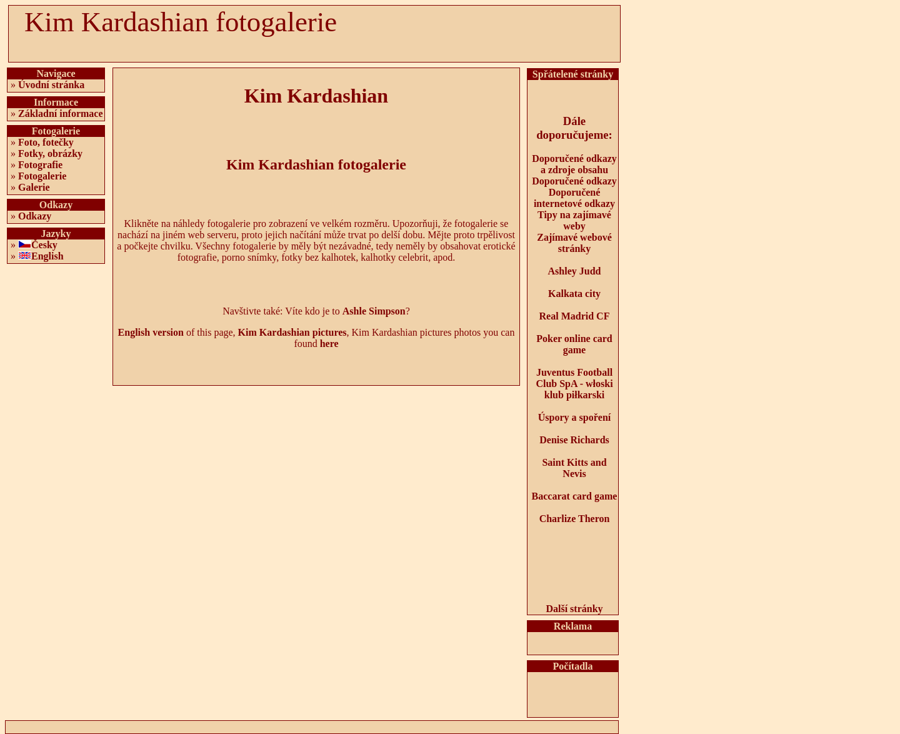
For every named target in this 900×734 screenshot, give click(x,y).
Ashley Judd (574, 271)
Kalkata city (574, 293)
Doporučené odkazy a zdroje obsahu (574, 164)
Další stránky (574, 608)
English (47, 256)
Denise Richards (574, 440)
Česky (44, 244)
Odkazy (34, 216)
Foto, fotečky (46, 142)
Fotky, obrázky (50, 153)
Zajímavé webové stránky (574, 243)
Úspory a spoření (574, 417)
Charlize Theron (574, 518)
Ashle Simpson (374, 311)
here (329, 343)
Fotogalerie (42, 176)
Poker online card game (574, 344)
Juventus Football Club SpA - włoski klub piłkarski (574, 383)
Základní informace (60, 113)
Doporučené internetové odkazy (574, 198)
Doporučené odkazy (574, 181)
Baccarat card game (575, 496)
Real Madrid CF (574, 316)
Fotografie (40, 164)
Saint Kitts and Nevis (574, 468)
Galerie (34, 187)
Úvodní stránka (51, 84)
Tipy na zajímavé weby (574, 220)
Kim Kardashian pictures (292, 332)
